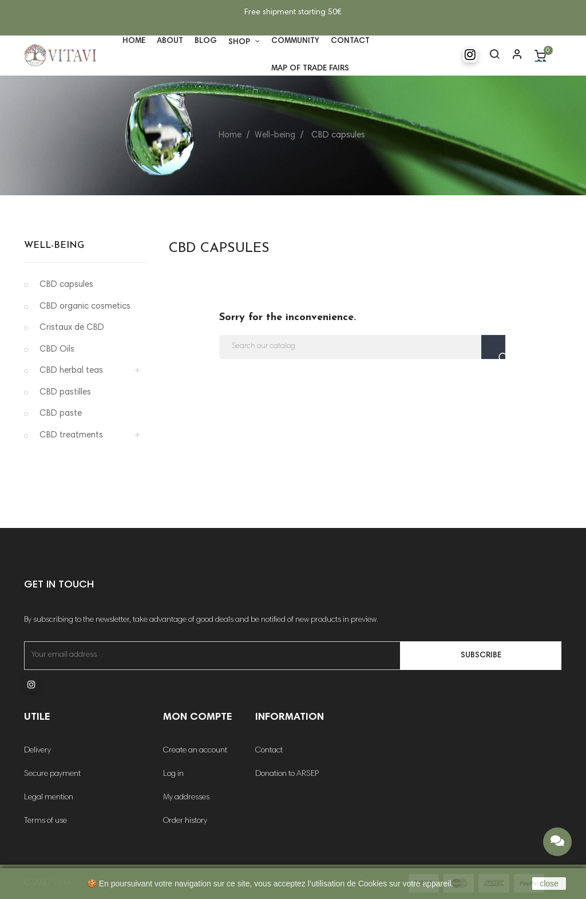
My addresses (186, 798)
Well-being (54, 245)
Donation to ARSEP (287, 774)
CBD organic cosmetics (84, 306)
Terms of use (45, 821)
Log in (173, 774)
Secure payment (52, 774)
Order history (185, 821)
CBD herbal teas (71, 370)
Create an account (195, 751)
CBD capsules (66, 285)
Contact (269, 751)
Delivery (37, 751)
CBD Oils (56, 349)
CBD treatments (71, 435)
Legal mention (48, 798)
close (549, 883)
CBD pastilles (65, 392)
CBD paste (60, 413)
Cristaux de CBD (71, 328)
